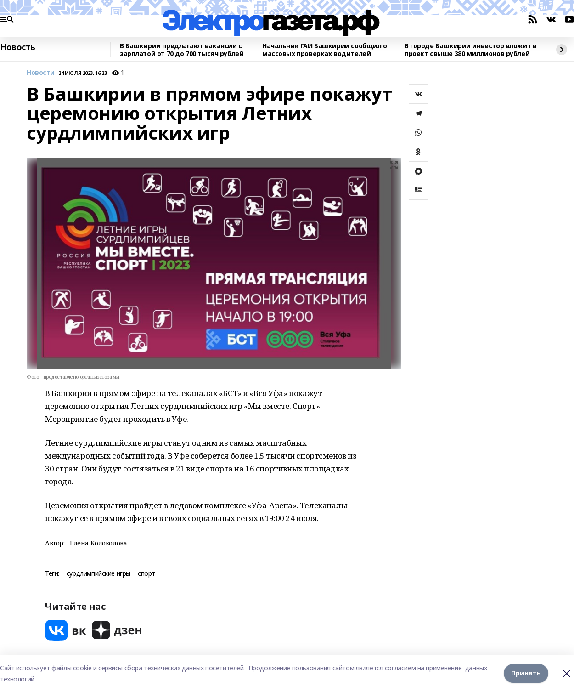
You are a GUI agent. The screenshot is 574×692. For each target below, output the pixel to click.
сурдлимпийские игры (98, 574)
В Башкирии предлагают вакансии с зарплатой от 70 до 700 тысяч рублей (181, 49)
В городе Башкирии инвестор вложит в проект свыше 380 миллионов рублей (470, 49)
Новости (41, 73)
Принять (526, 673)
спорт (146, 574)
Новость (17, 47)
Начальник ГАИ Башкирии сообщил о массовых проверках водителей (324, 49)
